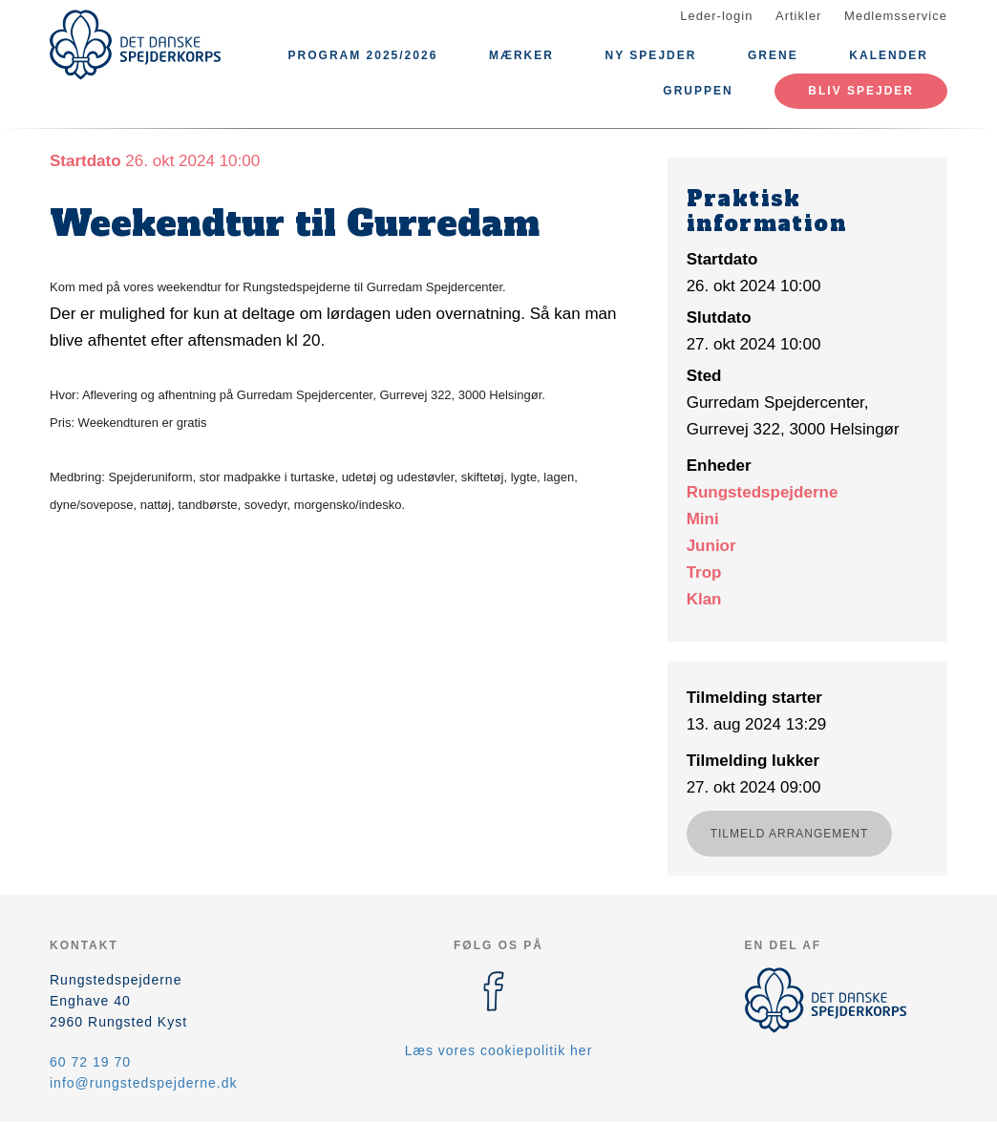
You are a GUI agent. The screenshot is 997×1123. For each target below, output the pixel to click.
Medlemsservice (895, 16)
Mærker (521, 55)
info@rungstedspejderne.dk (143, 1083)
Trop (704, 572)
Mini (703, 519)
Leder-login (716, 16)
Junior (711, 546)
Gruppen (697, 90)
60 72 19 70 (90, 1062)
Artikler (798, 16)
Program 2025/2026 (363, 55)
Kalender (888, 55)
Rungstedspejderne (762, 492)
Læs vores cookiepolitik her (499, 1050)
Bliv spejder (861, 90)
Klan (704, 599)
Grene (773, 55)
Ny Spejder (651, 55)
